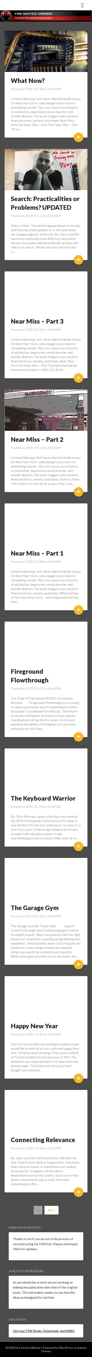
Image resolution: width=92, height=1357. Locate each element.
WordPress (66, 1347)
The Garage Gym (35, 907)
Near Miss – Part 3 (37, 321)
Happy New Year (34, 1026)
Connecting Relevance (43, 1139)
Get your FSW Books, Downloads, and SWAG (44, 1331)
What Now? (28, 80)
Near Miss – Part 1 (37, 553)
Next (51, 1210)
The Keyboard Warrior (43, 798)
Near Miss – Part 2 (37, 439)
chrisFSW (54, 89)
